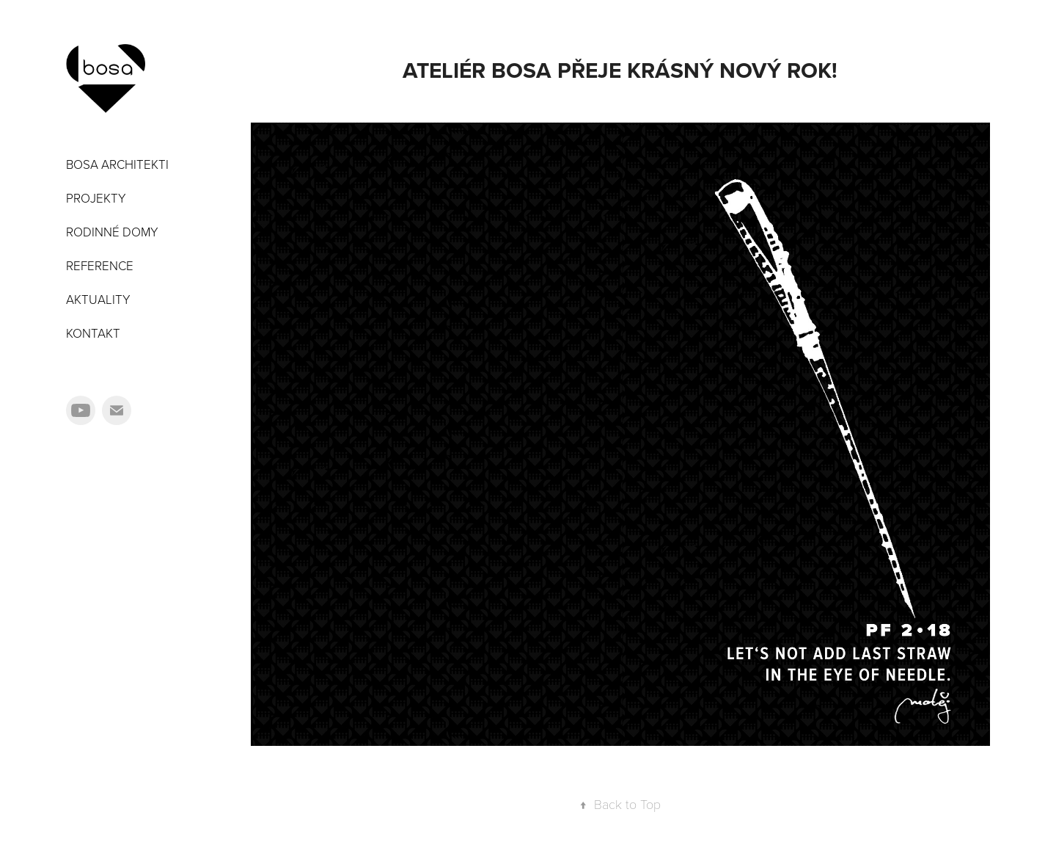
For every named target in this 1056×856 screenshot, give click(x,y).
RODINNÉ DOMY (112, 231)
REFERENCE (99, 265)
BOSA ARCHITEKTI (117, 164)
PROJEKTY (96, 197)
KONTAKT (93, 332)
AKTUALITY (98, 299)
